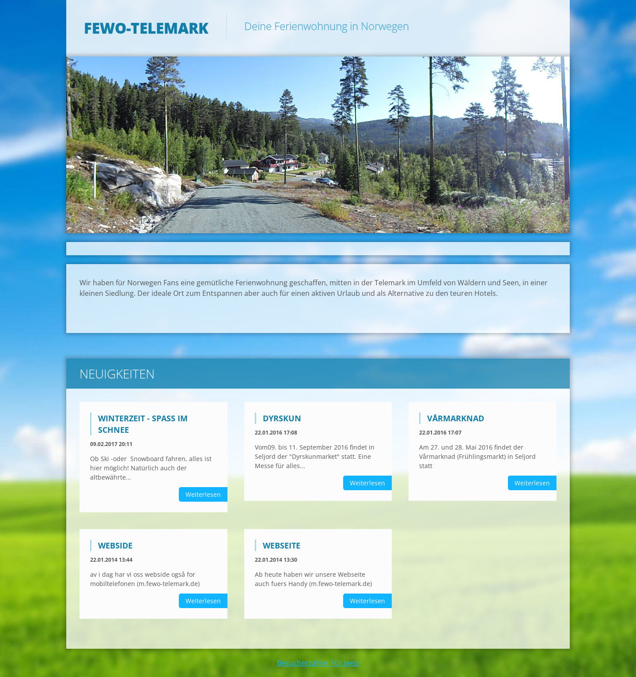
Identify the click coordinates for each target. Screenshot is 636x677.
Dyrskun (282, 418)
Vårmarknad (455, 418)
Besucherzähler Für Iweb (318, 663)
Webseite (281, 545)
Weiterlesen (203, 494)
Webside (115, 545)
